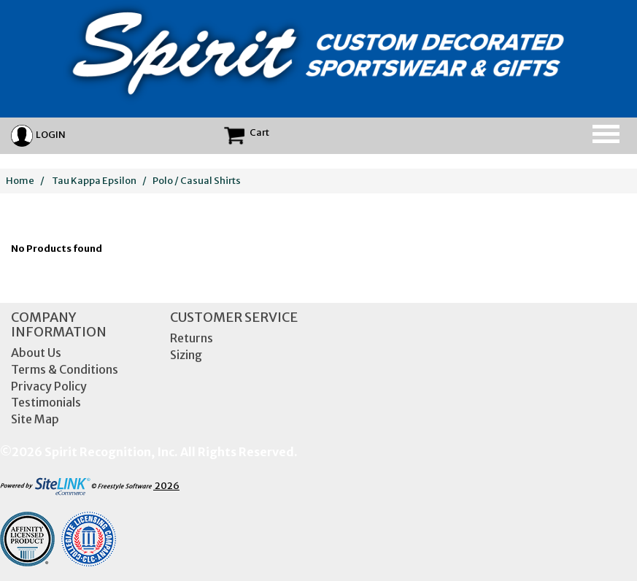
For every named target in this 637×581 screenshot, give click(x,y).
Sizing (186, 354)
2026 (89, 486)
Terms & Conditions (64, 369)
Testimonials (46, 402)
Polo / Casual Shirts (197, 180)
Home (20, 180)
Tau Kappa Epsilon (94, 180)
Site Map (35, 419)
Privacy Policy (49, 386)
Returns (191, 338)
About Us (36, 352)
